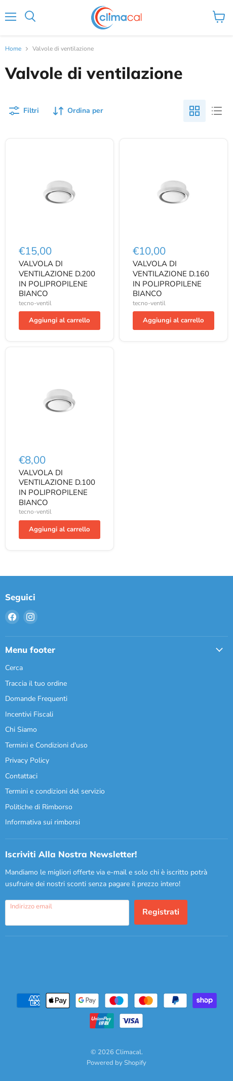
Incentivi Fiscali (29, 714)
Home (13, 49)
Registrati (160, 912)
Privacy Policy (27, 760)
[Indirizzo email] (67, 912)
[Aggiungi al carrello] (59, 320)
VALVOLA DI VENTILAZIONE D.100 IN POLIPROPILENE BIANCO (57, 488)
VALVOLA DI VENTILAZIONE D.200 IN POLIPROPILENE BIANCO (57, 279)
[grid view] (194, 111)
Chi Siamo (21, 729)
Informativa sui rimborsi (42, 822)
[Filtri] (24, 111)
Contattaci (21, 776)
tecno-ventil (35, 303)
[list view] (217, 111)
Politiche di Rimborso (38, 807)
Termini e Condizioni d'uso (46, 745)
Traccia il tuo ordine (36, 683)
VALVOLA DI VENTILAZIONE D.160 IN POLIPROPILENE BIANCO (171, 279)
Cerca (14, 668)
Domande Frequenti (36, 698)
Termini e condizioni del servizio (55, 791)
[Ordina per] (78, 111)
